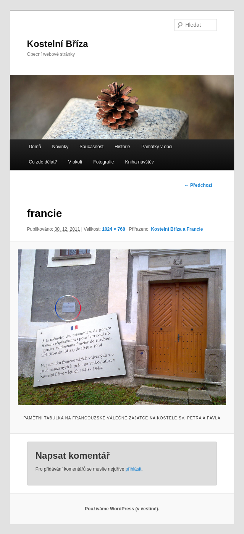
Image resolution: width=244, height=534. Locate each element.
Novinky (60, 146)
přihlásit (133, 469)
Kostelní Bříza (57, 44)
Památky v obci (156, 146)
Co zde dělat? (43, 162)
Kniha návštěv (139, 162)
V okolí (75, 162)
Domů (35, 146)
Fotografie (103, 162)
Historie (122, 146)
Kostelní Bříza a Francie (177, 229)
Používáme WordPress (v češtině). (122, 508)
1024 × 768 (113, 229)
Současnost (91, 146)
